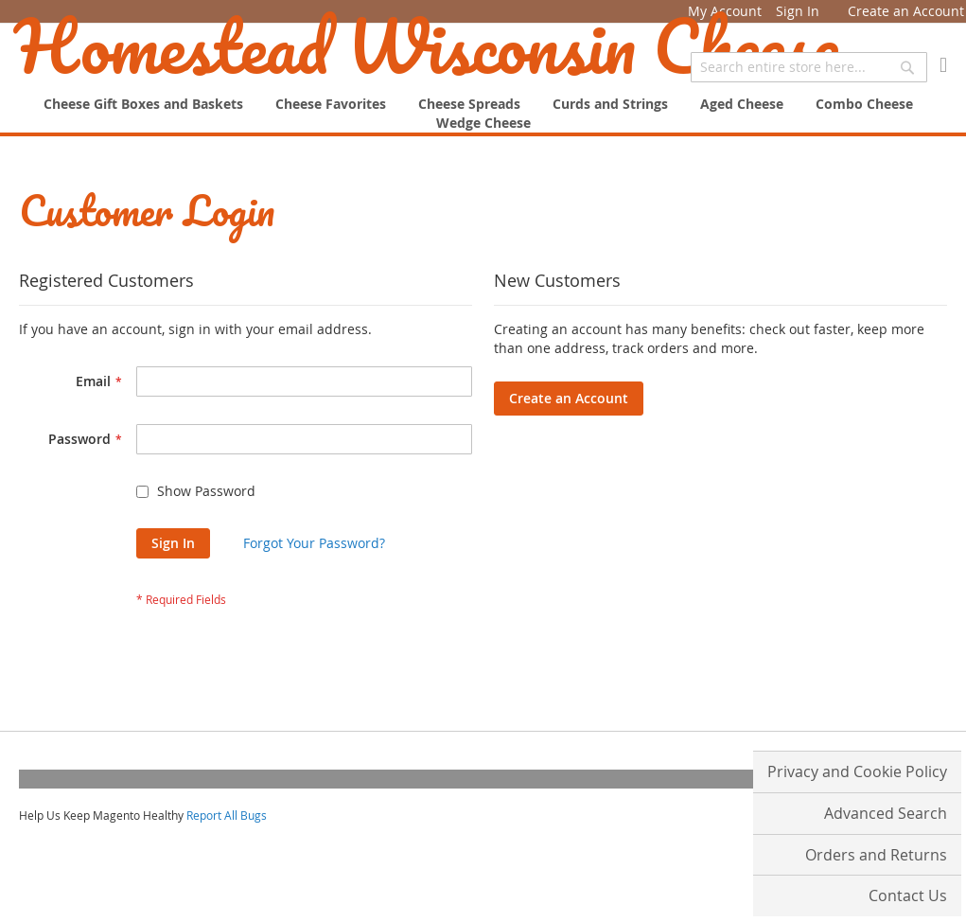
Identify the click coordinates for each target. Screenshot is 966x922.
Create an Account (906, 11)
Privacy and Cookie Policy (857, 771)
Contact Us (908, 895)
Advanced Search (885, 813)
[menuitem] (483, 123)
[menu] (483, 114)
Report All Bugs (226, 815)
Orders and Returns (876, 854)
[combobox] (809, 67)
